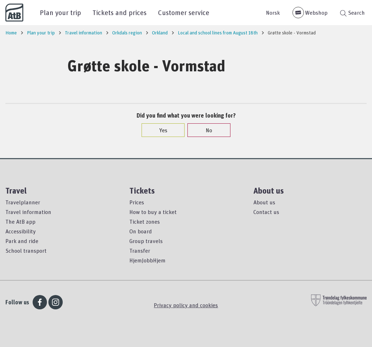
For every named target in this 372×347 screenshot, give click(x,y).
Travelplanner (22, 202)
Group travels (146, 240)
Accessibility (20, 231)
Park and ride (21, 240)
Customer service (183, 12)
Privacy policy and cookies (186, 305)
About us (264, 202)
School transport (26, 250)
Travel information (28, 211)
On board (140, 231)
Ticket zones (144, 221)
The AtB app (20, 221)
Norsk (273, 12)
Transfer (139, 250)
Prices (136, 202)
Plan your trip (60, 12)
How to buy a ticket (153, 211)
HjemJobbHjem (147, 260)
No (205, 130)
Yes (159, 130)
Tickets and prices (119, 12)
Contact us (266, 211)
